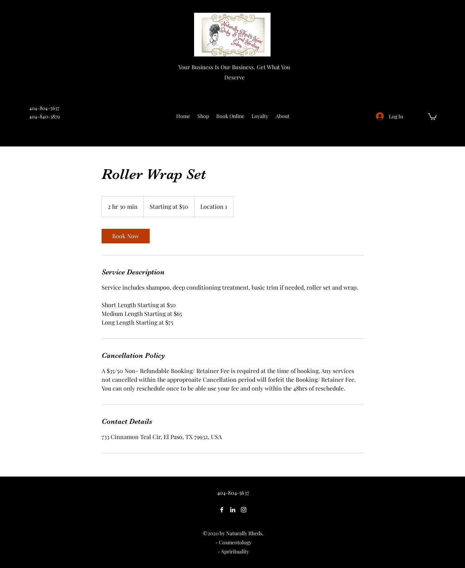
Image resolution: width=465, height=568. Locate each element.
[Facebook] (221, 509)
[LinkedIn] (232, 509)
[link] (126, 236)
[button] (432, 116)
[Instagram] (243, 509)
